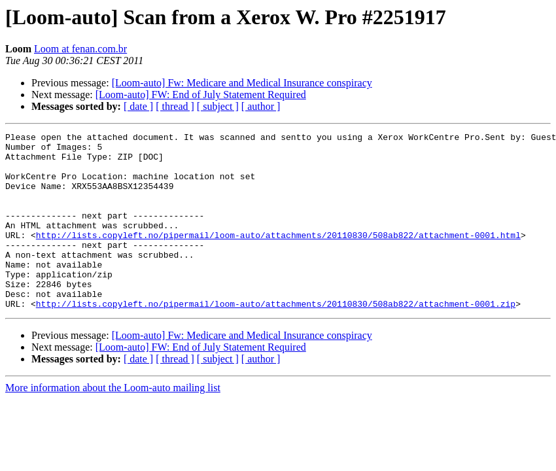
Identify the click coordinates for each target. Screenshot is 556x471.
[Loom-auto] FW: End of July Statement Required (201, 94)
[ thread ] (175, 106)
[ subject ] (218, 106)
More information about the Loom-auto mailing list (112, 422)
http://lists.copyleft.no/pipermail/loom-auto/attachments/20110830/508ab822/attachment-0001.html (278, 256)
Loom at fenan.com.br (80, 48)
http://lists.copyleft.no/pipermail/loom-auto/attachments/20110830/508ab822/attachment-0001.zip (275, 339)
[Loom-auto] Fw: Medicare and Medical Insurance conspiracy (242, 82)
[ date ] (138, 106)
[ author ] (261, 106)
